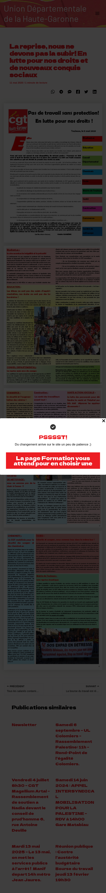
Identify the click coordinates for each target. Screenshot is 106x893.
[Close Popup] (103, 420)
